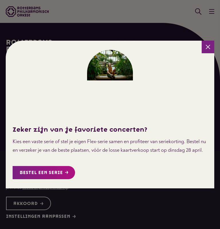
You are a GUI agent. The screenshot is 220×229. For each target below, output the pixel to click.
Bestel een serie (43, 173)
